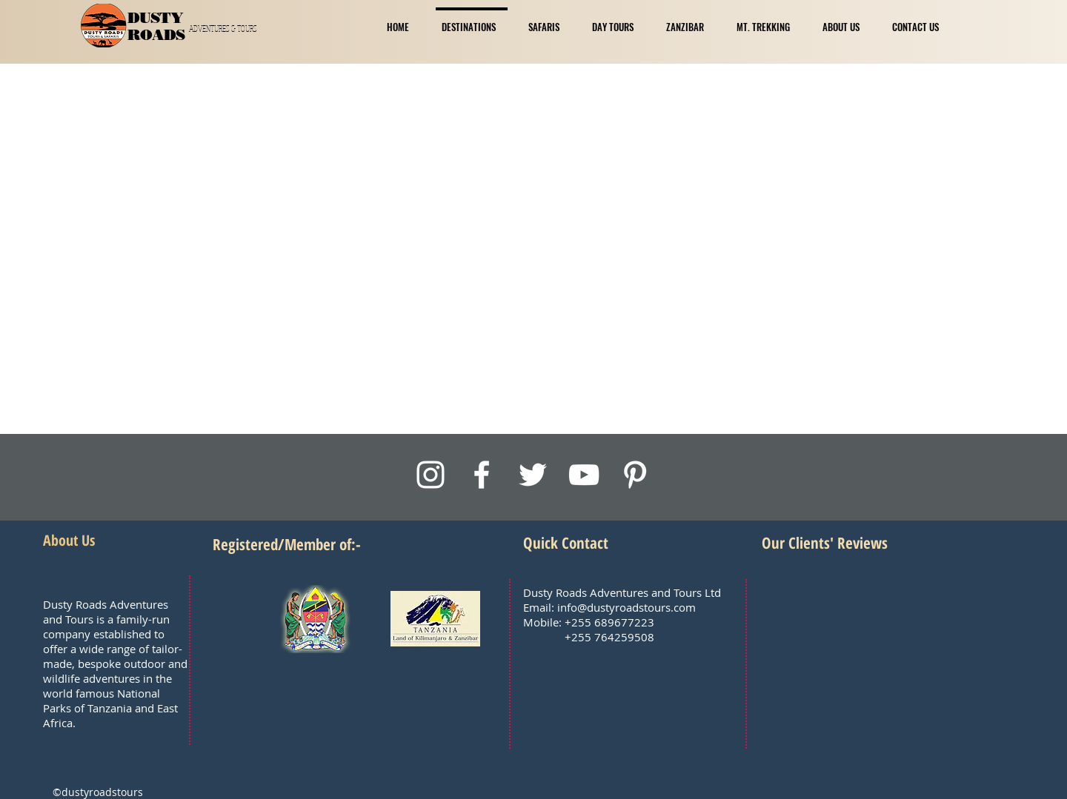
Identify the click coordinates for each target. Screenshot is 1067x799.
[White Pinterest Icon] (635, 474)
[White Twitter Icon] (532, 474)
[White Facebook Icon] (481, 474)
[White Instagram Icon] (430, 474)
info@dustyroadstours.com (626, 607)
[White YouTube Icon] (583, 474)
